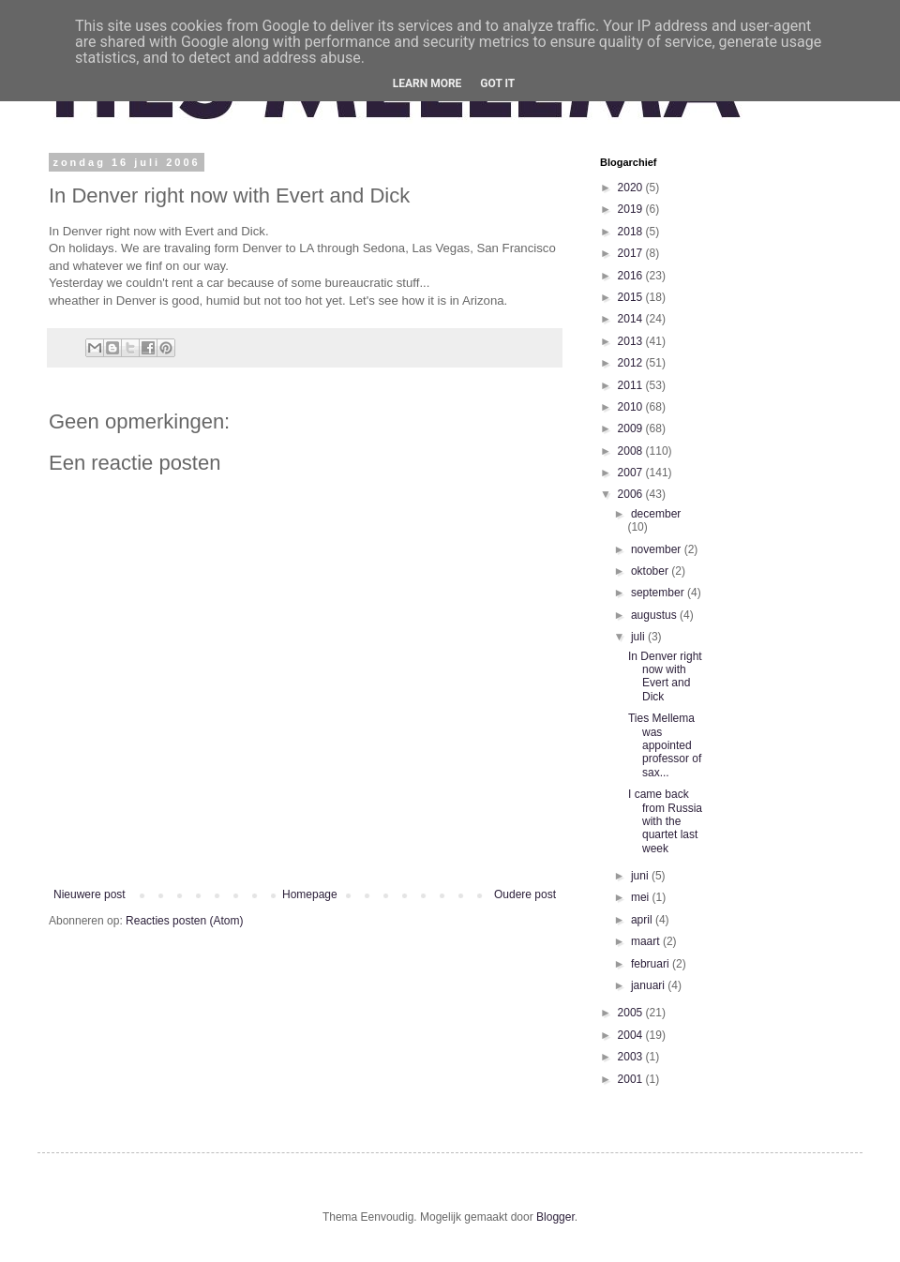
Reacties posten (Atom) (184, 920)
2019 (632, 209)
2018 (632, 231)
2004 (632, 1035)
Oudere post (525, 894)
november (657, 549)
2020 (632, 187)
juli (639, 636)
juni (641, 875)
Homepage (310, 894)
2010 (632, 406)
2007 (632, 472)
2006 (632, 494)
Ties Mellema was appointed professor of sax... (664, 745)
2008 (632, 451)
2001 (632, 1079)
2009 (632, 428)
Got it (497, 83)
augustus (655, 615)
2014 (632, 318)
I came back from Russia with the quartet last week (665, 821)
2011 (632, 385)
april (643, 919)
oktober (651, 571)
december (656, 513)
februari (651, 963)
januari (649, 985)
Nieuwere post (89, 894)
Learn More (427, 83)
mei (641, 897)
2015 (632, 297)
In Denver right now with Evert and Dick (665, 676)
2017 (632, 253)
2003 (632, 1056)
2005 (632, 1012)
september (659, 592)
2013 (632, 341)
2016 (632, 275)
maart (647, 941)
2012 (632, 362)
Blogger (555, 1217)
